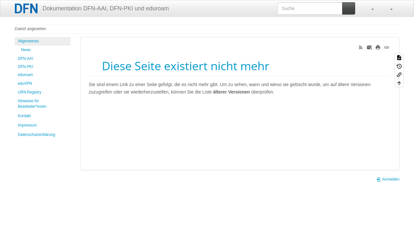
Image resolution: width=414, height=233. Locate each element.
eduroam (25, 74)
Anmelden (387, 179)
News (26, 50)
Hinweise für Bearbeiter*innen (32, 104)
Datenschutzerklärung (36, 134)
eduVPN (25, 83)
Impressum (27, 125)
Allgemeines (28, 41)
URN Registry (29, 92)
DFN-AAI (25, 58)
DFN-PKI (25, 66)
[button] (369, 8)
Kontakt (24, 116)
